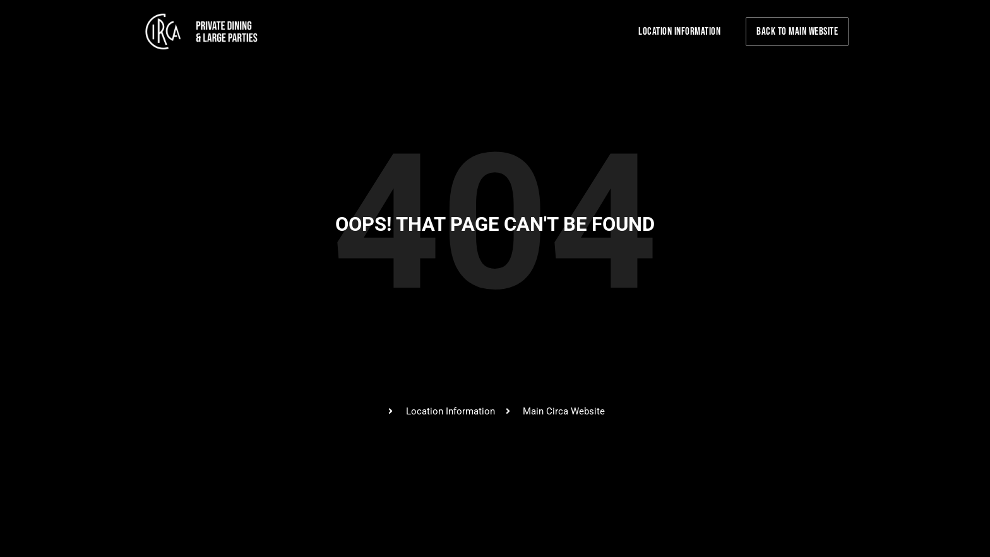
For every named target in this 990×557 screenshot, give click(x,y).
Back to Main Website (797, 31)
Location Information (679, 31)
